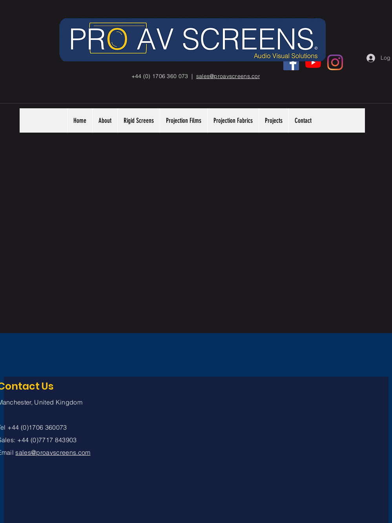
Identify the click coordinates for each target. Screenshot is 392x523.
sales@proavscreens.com (52, 452)
